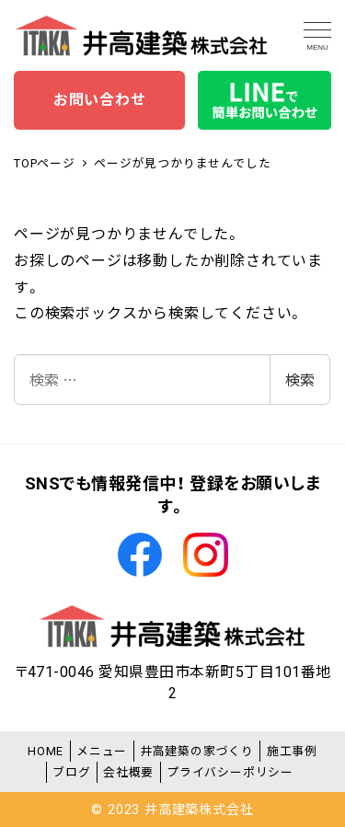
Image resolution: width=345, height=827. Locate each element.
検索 (300, 379)
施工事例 (292, 751)
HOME (45, 751)
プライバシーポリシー (230, 772)
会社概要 (128, 772)
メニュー (101, 751)
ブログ (71, 772)
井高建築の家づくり (197, 751)
